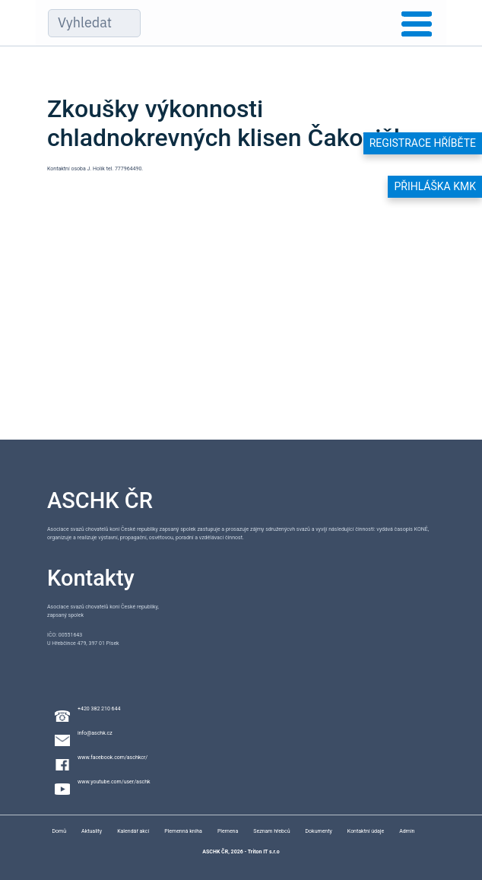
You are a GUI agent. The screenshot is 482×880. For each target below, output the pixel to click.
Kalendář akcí (133, 831)
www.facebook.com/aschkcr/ (112, 758)
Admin (406, 831)
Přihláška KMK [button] (435, 186)
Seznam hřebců (271, 831)
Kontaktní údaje (365, 831)
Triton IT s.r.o (264, 852)
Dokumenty (319, 831)
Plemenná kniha (183, 831)
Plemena (227, 831)
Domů (59, 831)
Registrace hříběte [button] (422, 143)
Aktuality (91, 831)
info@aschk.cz (95, 733)
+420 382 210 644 (99, 709)
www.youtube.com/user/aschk (114, 782)
